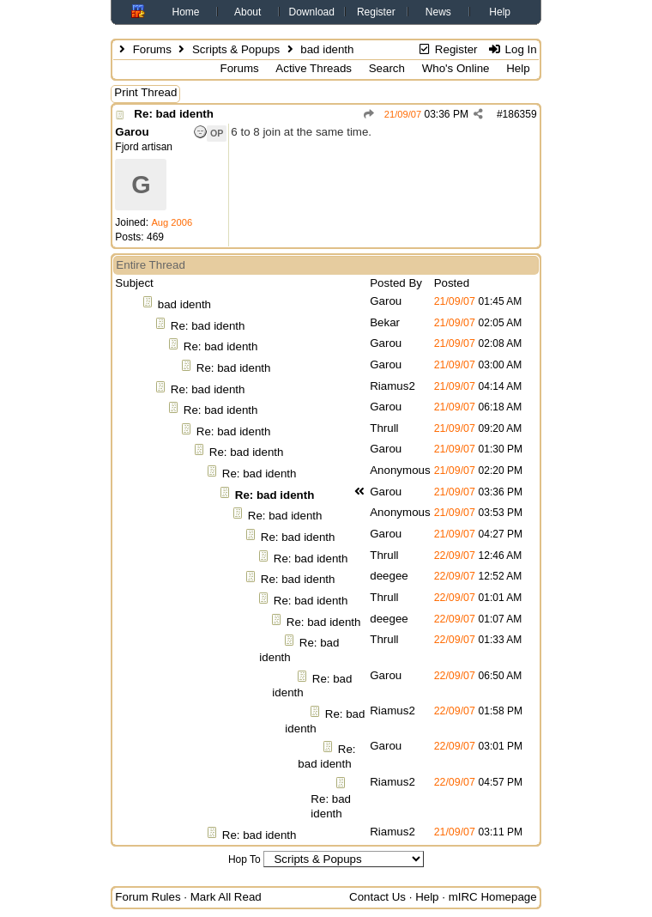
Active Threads (313, 68)
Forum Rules (147, 896)
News (438, 12)
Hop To (244, 859)
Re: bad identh (174, 113)
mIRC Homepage (493, 896)
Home (186, 12)
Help (499, 12)
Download (312, 12)
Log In (511, 49)
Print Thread (145, 92)
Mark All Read (226, 896)
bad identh (184, 304)
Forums (152, 49)
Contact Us (377, 896)
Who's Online (456, 68)
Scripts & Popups (236, 49)
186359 (520, 114)
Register (376, 12)
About (247, 12)
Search (387, 68)
